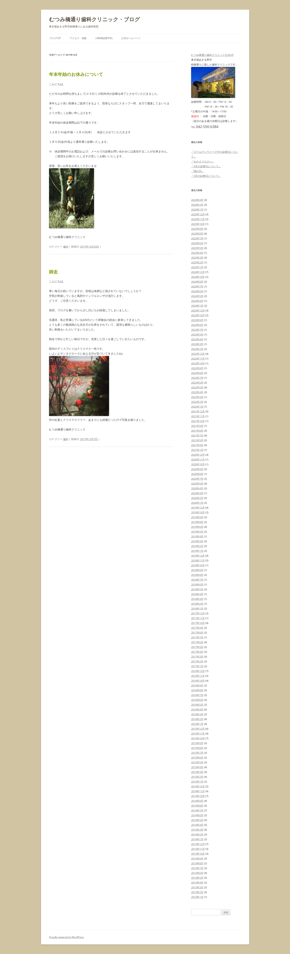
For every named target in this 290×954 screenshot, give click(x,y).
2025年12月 (198, 214)
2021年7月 (197, 435)
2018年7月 (197, 579)
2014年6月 (197, 815)
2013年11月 (198, 849)
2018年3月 (197, 599)
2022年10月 (198, 363)
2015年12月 (198, 728)
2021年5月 (197, 440)
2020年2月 (197, 498)
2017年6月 (197, 642)
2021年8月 (197, 430)
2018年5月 (197, 589)
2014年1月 (197, 839)
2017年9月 (197, 628)
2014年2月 (197, 834)
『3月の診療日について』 (206, 176)
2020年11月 (198, 459)
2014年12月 (198, 786)
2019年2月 (197, 546)
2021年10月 (198, 421)
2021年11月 (198, 416)
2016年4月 (197, 709)
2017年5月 (197, 647)
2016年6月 (197, 700)
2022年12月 (198, 354)
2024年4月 (197, 301)
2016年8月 (197, 690)
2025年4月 (197, 253)
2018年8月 (197, 575)
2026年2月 (197, 205)
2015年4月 (197, 767)
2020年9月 (197, 469)
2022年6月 (197, 382)
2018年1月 (197, 608)
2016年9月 (197, 685)
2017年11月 (198, 618)
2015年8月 (197, 748)
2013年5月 (197, 877)
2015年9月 (197, 743)
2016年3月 (197, 714)
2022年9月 (197, 368)
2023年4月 (197, 339)
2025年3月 (197, 257)
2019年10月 (198, 512)
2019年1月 (197, 551)
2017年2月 (197, 661)
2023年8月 (197, 325)
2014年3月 (197, 829)
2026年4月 (197, 200)
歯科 (65, 246)
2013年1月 (197, 897)
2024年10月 (198, 277)
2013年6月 (197, 873)
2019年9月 (197, 517)
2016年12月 (198, 671)
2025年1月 (197, 267)
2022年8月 (197, 373)
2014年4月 (197, 825)
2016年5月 (197, 704)
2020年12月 (198, 454)
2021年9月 (197, 426)
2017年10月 (198, 623)
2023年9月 (197, 320)
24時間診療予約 (103, 38)
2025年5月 (197, 248)
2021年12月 (198, 411)
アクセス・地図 (78, 38)
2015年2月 (197, 777)
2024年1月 (197, 305)
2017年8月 (197, 632)
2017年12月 (198, 613)
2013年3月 (197, 887)
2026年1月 (197, 209)
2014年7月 (197, 810)
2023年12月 (198, 310)
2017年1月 (197, 666)
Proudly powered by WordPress (66, 937)
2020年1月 (197, 503)
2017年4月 (197, 652)
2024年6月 (197, 291)
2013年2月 (197, 892)
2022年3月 (197, 397)
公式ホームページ (130, 38)
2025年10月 (198, 224)
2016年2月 (197, 719)
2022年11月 (198, 358)
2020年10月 (198, 464)
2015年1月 (197, 781)
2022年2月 (197, 402)
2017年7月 (197, 637)
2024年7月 (197, 286)
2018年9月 (197, 570)
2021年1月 (197, 450)
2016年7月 (197, 695)
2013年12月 (198, 844)
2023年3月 (197, 344)
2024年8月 (197, 281)
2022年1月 (197, 406)
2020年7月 (197, 479)
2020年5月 (197, 483)
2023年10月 (198, 315)
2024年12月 (198, 272)
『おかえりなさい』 (203, 161)
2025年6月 (197, 243)
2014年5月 (197, 820)
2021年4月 (197, 445)
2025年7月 (197, 238)
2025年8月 (197, 233)
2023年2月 (197, 349)
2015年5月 (197, 762)
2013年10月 (198, 853)
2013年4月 (197, 882)
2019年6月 (197, 527)
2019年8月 (197, 522)
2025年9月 (197, 229)
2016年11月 (198, 676)
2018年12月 (198, 555)
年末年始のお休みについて (76, 74)
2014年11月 (198, 791)
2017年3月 (197, 656)
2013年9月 (197, 858)
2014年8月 (197, 805)
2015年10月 (198, 738)
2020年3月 (197, 493)
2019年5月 (197, 531)
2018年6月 (197, 584)
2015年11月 (198, 733)
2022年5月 (197, 387)
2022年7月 (197, 378)
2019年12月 (198, 507)
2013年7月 (197, 868)
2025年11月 (198, 219)
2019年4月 (197, 536)
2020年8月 (197, 474)
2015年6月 (197, 757)
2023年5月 (197, 334)
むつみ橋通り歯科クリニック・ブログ (94, 19)
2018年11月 (198, 560)
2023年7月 (197, 329)
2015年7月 (197, 753)
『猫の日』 (197, 171)
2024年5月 (197, 296)
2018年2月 (197, 603)
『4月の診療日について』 (206, 166)
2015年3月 (197, 772)
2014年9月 (197, 801)
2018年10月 (198, 565)
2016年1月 (197, 724)
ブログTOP (55, 38)
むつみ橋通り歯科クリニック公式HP (212, 55)
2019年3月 (197, 541)
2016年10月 (198, 680)
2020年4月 (197, 488)
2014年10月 (198, 796)
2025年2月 (197, 262)
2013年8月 (197, 863)
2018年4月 (197, 594)
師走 (53, 272)
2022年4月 (197, 392)
